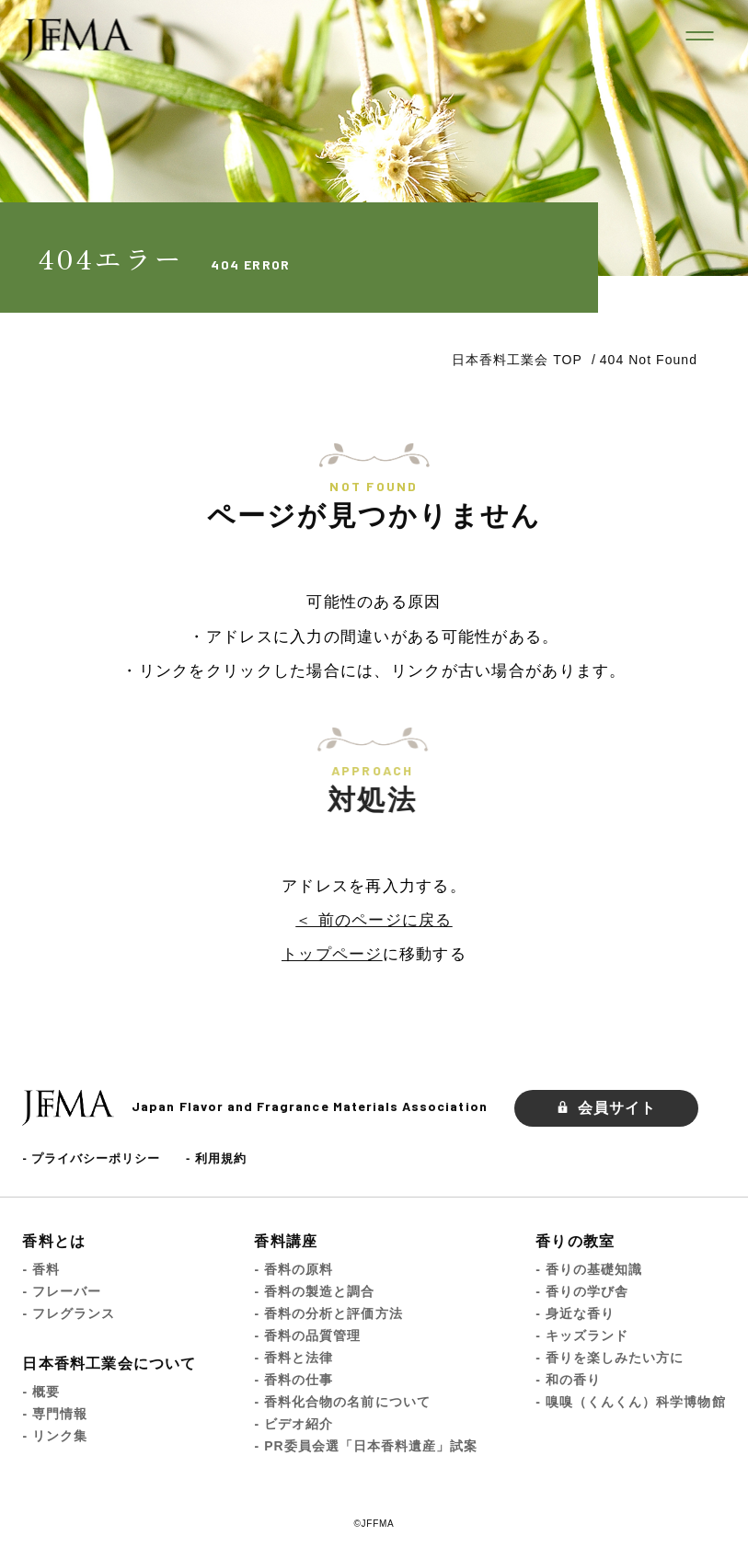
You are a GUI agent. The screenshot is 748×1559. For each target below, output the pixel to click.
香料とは (54, 1241)
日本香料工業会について (109, 1363)
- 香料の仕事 (293, 1379)
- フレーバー (61, 1291)
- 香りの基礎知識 (588, 1269)
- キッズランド (581, 1335)
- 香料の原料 (293, 1269)
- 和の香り (568, 1379)
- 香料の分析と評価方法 (328, 1313)
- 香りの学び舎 (581, 1291)
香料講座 (285, 1241)
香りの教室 (575, 1241)
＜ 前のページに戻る (373, 920)
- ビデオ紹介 (293, 1423)
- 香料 (41, 1269)
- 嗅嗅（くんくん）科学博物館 (630, 1401)
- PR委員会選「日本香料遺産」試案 (366, 1446)
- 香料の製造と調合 (314, 1291)
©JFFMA (373, 1524)
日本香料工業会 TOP (517, 359)
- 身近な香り (575, 1313)
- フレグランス (68, 1313)
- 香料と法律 (293, 1357)
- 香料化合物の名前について (342, 1401)
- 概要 (41, 1391)
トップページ (332, 954)
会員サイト (606, 1108)
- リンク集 (54, 1435)
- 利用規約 (216, 1158)
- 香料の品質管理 (307, 1335)
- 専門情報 (54, 1413)
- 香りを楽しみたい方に (609, 1357)
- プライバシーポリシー (91, 1158)
